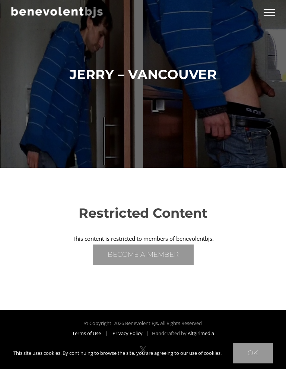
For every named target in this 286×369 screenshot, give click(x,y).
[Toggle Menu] (269, 12)
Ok (253, 353)
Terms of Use (86, 333)
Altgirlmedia (201, 333)
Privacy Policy (127, 333)
